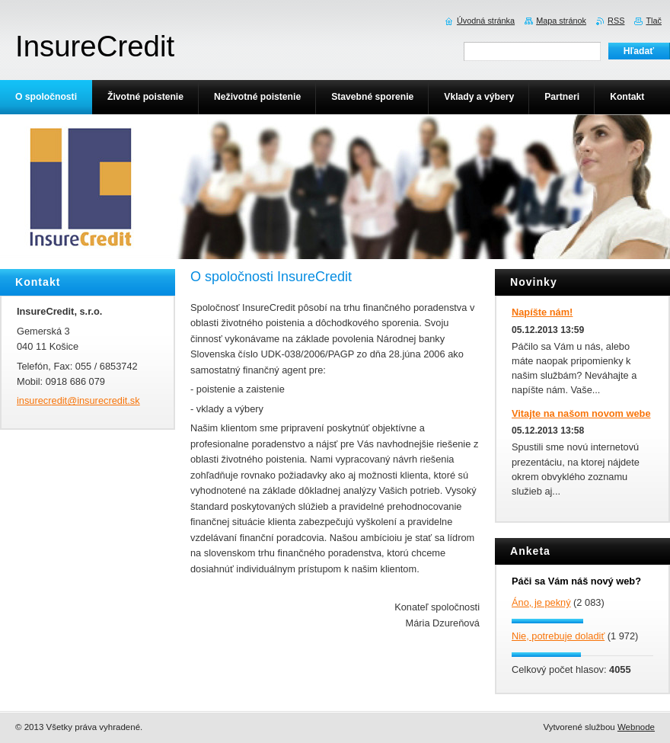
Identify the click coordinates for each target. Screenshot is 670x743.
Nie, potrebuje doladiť (558, 636)
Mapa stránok (561, 20)
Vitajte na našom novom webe (581, 413)
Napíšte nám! (542, 312)
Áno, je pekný (541, 602)
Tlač (654, 20)
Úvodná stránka (486, 20)
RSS (616, 20)
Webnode (636, 727)
